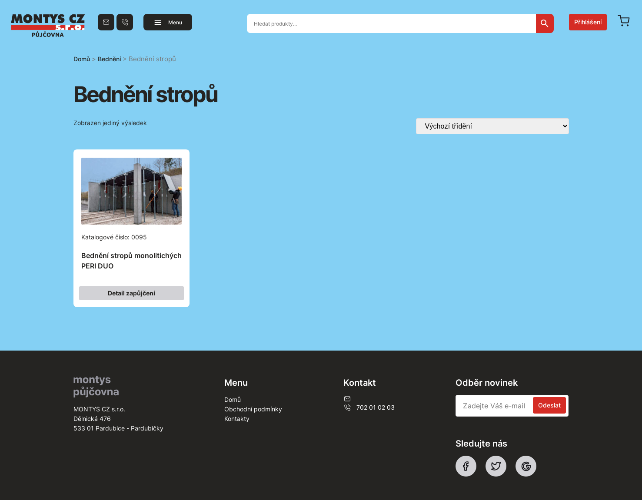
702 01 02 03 (369, 407)
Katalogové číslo (131, 218)
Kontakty (236, 418)
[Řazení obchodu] (492, 126)
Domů (81, 59)
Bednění (109, 59)
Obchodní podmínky (253, 409)
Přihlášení (588, 22)
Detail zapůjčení (131, 293)
